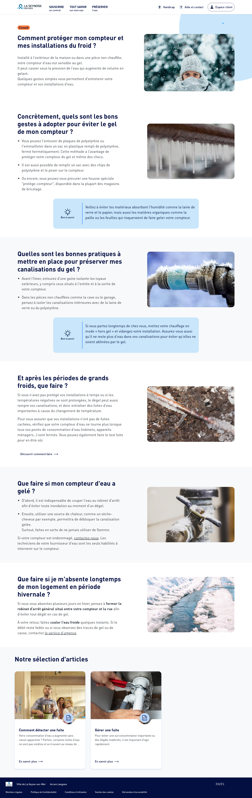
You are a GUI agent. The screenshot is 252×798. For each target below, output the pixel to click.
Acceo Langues (58, 784)
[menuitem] (56, 9)
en (218, 784)
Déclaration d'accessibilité (134, 792)
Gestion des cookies (104, 792)
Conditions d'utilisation (76, 792)
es (222, 784)
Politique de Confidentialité (43, 792)
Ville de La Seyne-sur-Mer (31, 784)
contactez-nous (86, 538)
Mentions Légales (14, 792)
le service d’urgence (60, 633)
